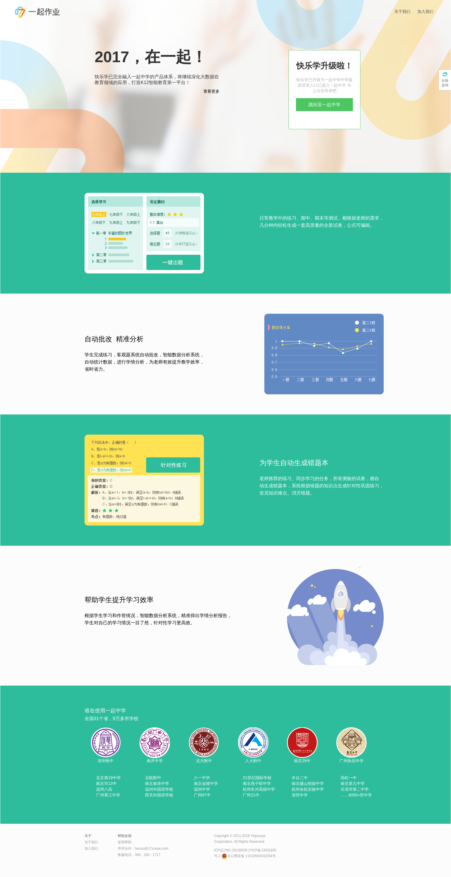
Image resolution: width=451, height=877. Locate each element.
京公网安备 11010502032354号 (248, 856)
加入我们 (425, 11)
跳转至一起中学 (324, 104)
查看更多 (211, 91)
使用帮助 (124, 842)
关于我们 (402, 11)
